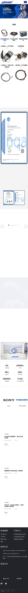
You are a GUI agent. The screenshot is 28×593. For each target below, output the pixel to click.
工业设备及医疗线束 (19, 536)
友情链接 (2, 591)
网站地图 (7, 591)
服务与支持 (4, 539)
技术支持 (12, 591)
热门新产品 (4, 534)
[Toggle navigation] (25, 2)
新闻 (2, 541)
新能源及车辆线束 (18, 539)
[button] (26, 197)
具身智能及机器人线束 (20, 534)
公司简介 (3, 536)
